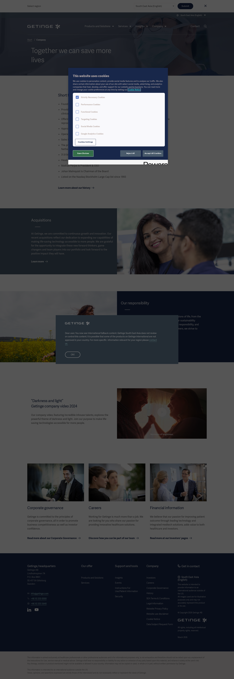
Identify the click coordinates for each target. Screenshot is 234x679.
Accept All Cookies (153, 153)
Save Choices (83, 153)
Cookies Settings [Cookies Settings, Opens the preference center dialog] (85, 142)
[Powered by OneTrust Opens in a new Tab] (154, 163)
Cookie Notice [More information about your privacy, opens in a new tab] (134, 89)
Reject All (130, 153)
